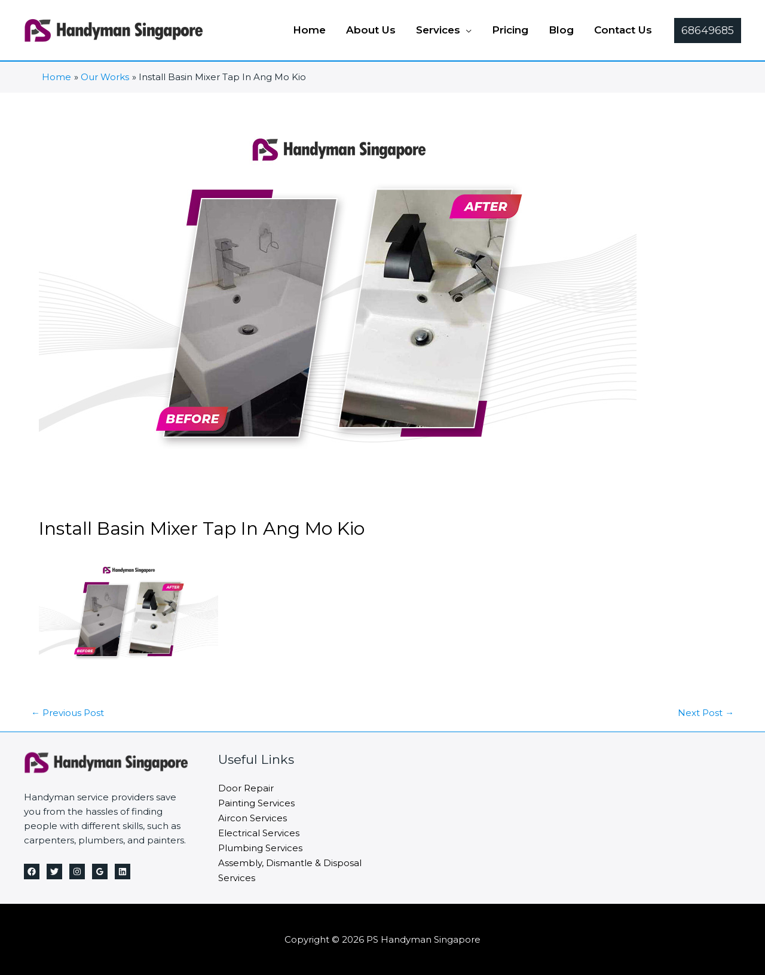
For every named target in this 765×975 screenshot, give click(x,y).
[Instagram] (77, 871)
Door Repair (246, 787)
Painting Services (256, 802)
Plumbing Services (260, 845)
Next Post (706, 712)
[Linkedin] (122, 871)
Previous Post (67, 712)
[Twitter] (54, 871)
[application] (466, 30)
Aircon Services (252, 816)
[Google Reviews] (100, 871)
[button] (707, 30)
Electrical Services (258, 830)
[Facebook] (31, 871)
